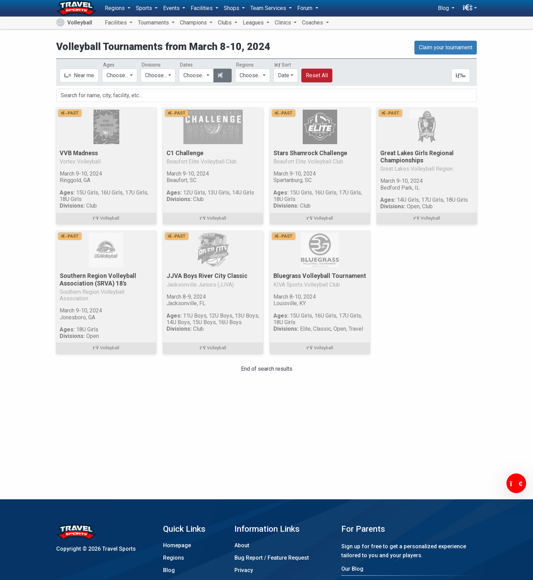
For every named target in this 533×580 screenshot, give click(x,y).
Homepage (177, 545)
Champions (194, 22)
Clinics (283, 22)
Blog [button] (444, 8)
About (241, 545)
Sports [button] (144, 8)
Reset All (317, 75)
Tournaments (154, 22)
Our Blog (352, 569)
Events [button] (172, 8)
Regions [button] (115, 8)
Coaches (313, 22)
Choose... (250, 75)
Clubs (225, 22)
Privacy (243, 570)
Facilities (116, 22)
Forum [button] (305, 8)
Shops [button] (232, 8)
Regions (173, 557)
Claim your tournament (445, 47)
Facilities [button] (202, 8)
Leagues (254, 22)
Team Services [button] (269, 8)
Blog (169, 570)
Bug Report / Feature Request (271, 557)
